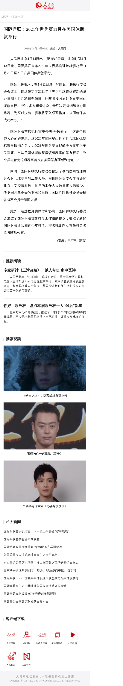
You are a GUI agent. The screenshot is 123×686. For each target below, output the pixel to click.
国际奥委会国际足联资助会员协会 (26, 601)
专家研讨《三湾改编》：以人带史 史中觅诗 (40, 270)
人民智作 (26, 658)
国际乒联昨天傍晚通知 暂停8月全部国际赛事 (33, 547)
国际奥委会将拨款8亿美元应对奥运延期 (30, 593)
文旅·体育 (18, 16)
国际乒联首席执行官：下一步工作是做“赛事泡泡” (36, 531)
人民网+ (26, 636)
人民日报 (11, 636)
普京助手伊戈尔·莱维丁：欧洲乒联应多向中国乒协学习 (40, 570)
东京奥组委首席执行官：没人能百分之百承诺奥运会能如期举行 (45, 562)
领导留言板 (57, 636)
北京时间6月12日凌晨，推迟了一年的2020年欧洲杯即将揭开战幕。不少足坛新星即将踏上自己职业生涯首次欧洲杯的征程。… (45, 317)
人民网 (4, 16)
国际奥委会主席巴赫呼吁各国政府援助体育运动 (35, 585)
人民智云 (11, 658)
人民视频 (72, 636)
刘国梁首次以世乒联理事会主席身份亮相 (30, 554)
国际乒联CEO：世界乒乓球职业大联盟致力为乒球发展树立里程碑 (47, 578)
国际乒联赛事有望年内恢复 (22, 539)
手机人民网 (41, 636)
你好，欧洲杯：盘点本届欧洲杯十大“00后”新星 (43, 306)
